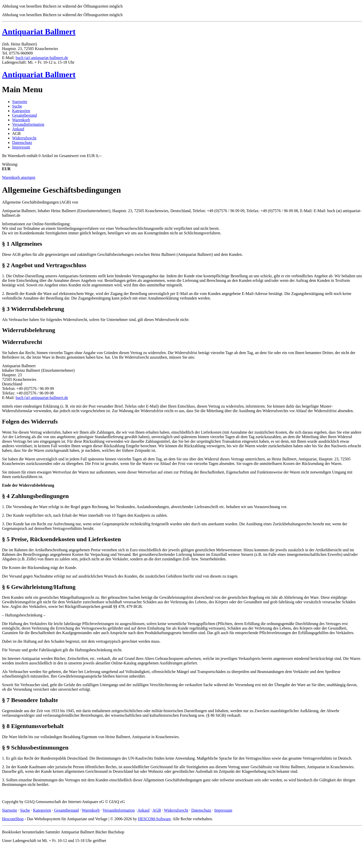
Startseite (19, 101)
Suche (17, 106)
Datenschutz (22, 142)
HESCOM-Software (154, 819)
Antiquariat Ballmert (39, 31)
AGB (156, 810)
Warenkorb (21, 120)
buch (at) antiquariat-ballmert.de (42, 58)
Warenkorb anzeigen (18, 177)
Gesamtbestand (24, 115)
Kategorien (21, 111)
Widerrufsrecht (24, 138)
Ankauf (18, 129)
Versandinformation (28, 124)
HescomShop (13, 819)
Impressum (21, 147)
